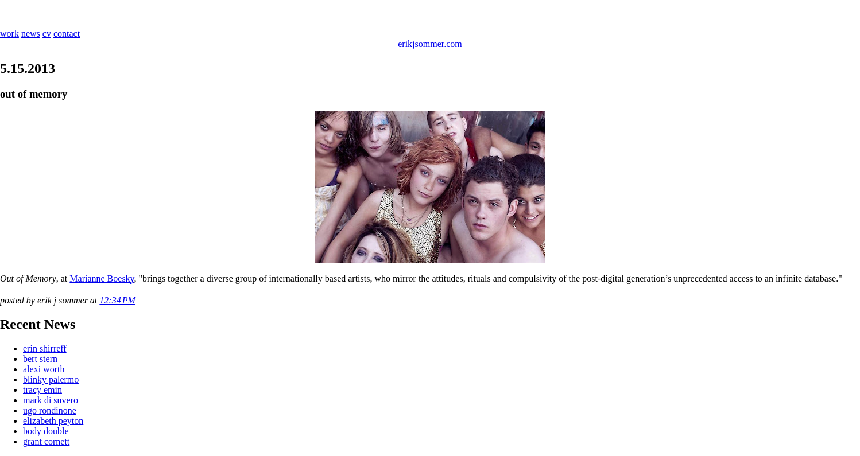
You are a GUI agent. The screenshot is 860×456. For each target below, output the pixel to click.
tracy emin (42, 390)
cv (46, 33)
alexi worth (43, 369)
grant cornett (46, 441)
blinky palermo (51, 379)
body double (46, 431)
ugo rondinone (49, 410)
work (9, 33)
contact (66, 33)
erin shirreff (45, 348)
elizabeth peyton (53, 421)
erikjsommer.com (430, 44)
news (30, 33)
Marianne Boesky (101, 278)
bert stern (40, 359)
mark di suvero (50, 400)
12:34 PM (117, 300)
